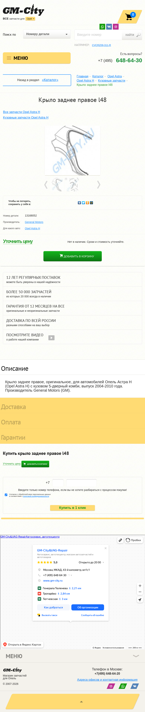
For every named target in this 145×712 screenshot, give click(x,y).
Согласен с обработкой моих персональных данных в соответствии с (30, 495)
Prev (46, 185)
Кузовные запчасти (111, 80)
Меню (21, 58)
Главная (82, 76)
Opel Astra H (85, 80)
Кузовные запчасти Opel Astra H (25, 117)
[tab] (72, 367)
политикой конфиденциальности (36, 496)
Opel (29, 18)
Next (98, 185)
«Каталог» (50, 80)
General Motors (34, 222)
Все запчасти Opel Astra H (21, 112)
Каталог (97, 76)
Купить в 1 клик (72, 508)
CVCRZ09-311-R (101, 45)
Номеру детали (37, 34)
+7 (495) (120, 60)
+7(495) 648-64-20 (107, 673)
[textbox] (108, 35)
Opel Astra (115, 76)
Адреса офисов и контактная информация (107, 679)
